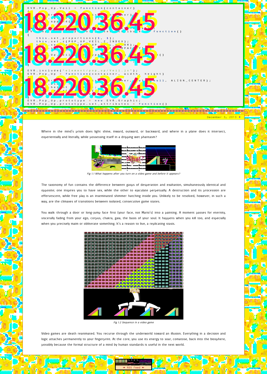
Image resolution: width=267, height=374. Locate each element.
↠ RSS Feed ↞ (133, 367)
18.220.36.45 (90, 20)
